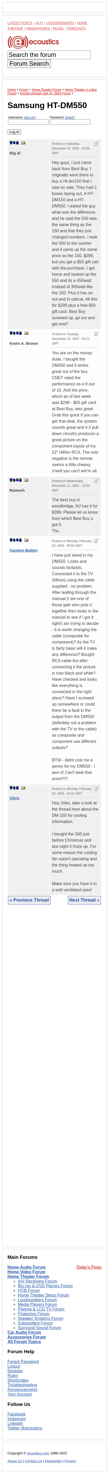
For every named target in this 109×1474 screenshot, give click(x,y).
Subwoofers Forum (35, 1323)
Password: (70, 120)
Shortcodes (17, 1380)
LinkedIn (15, 1423)
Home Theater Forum (28, 1276)
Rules (12, 1375)
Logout (13, 1366)
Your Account (19, 1394)
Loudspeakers (60, 23)
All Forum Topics (24, 1342)
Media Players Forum (37, 1304)
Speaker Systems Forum (40, 1318)
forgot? (70, 117)
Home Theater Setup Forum (43, 1295)
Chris (14, 798)
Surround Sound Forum (39, 1328)
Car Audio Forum (24, 1332)
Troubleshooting (22, 1385)
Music (58, 28)
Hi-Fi (39, 23)
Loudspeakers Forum (37, 1300)
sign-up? (30, 117)
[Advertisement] (54, 1079)
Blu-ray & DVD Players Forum (45, 1286)
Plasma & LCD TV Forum (41, 1309)
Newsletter (53, 1461)
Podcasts (76, 28)
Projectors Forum (34, 1314)
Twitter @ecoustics (24, 1428)
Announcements (22, 1389)
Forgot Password (23, 1361)
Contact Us (33, 1461)
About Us (14, 1461)
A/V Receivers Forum (37, 1281)
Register (15, 1371)
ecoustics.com (38, 1453)
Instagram (16, 1419)
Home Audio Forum (26, 1267)
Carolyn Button (23, 550)
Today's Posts (89, 1267)
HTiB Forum (29, 1290)
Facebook (16, 1414)
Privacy (70, 1461)
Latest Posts (19, 23)
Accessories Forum (26, 1337)
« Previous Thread (29, 900)
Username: (28, 120)
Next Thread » (84, 900)
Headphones (38, 28)
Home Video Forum (26, 1272)
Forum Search (29, 63)
